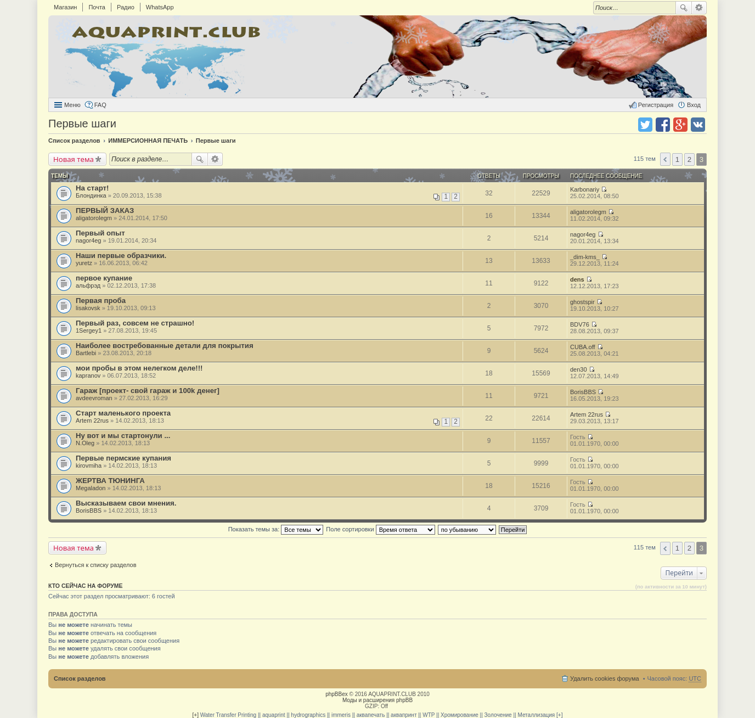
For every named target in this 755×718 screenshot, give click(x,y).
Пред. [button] (665, 159)
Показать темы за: (276, 529)
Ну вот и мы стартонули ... (123, 435)
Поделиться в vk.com (698, 124)
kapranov (88, 375)
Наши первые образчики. (121, 255)
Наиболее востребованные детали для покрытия (164, 345)
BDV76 (579, 324)
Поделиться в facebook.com (663, 124)
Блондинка (91, 195)
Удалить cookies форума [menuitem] (604, 678)
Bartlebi (86, 353)
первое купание (104, 278)
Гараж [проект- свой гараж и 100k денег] (147, 390)
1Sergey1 (89, 330)
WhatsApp (160, 7)
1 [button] (677, 159)
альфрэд (88, 285)
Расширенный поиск (699, 7)
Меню (72, 105)
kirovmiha (89, 465)
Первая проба (101, 300)
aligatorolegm (94, 218)
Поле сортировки (380, 529)
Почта (96, 7)
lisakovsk (88, 308)
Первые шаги (82, 123)
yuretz (84, 263)
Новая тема (73, 159)
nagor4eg (89, 240)
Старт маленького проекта (123, 413)
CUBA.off (582, 347)
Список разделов (80, 678)
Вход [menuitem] (694, 105)
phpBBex (336, 694)
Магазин (65, 7)
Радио (125, 7)
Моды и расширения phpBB (377, 700)
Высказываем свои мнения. (126, 503)
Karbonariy (584, 189)
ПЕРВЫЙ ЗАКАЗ (105, 210)
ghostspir (582, 302)
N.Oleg (85, 443)
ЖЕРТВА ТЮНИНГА (110, 480)
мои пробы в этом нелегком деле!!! (139, 368)
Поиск (683, 7)
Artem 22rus (92, 420)
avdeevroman (94, 398)
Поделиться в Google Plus (680, 124)
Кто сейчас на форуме (85, 585)
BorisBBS (583, 392)
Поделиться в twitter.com (645, 124)
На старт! (92, 188)
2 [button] (689, 159)
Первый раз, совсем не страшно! (135, 323)
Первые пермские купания (123, 458)
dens (577, 279)
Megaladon (90, 488)
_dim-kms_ (585, 257)
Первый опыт (100, 233)
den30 (578, 369)
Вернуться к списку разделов (95, 565)
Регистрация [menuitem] (655, 105)
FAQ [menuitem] (100, 105)
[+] (196, 715)
